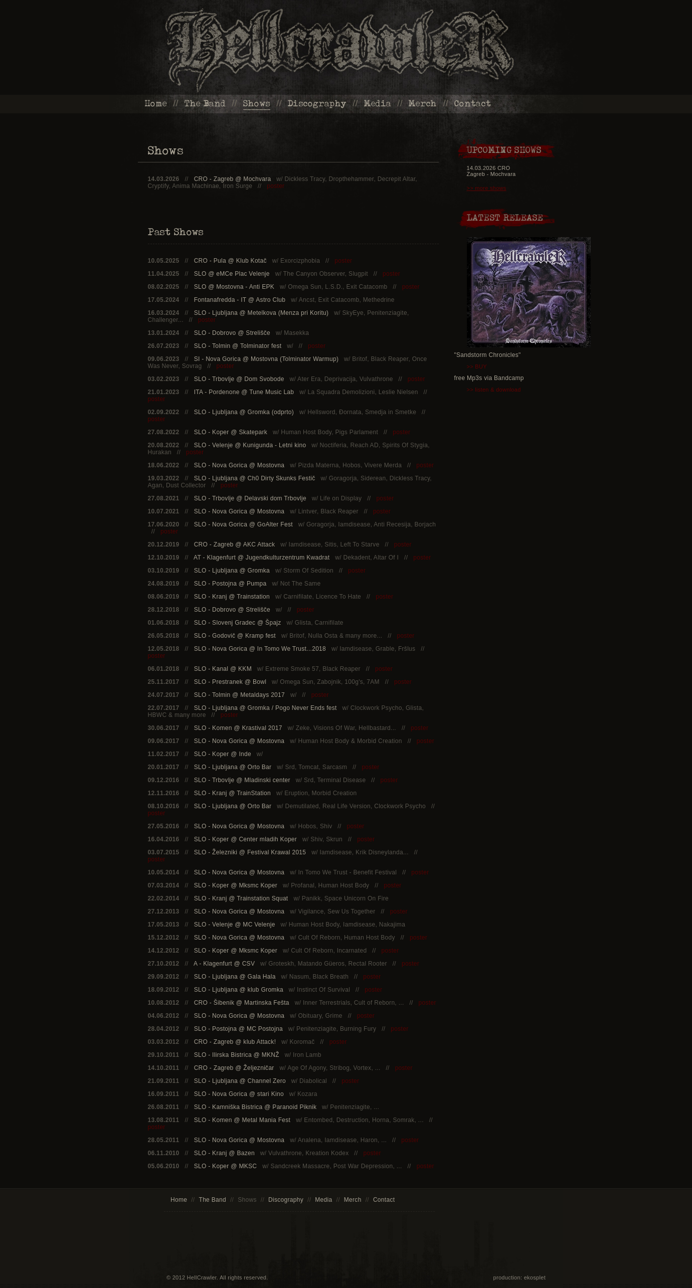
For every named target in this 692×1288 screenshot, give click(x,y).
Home (156, 103)
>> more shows (486, 188)
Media (378, 103)
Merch (423, 103)
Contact (472, 103)
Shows (257, 103)
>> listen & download (494, 390)
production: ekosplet (519, 1277)
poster (275, 186)
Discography (317, 103)
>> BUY (477, 366)
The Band (205, 103)
